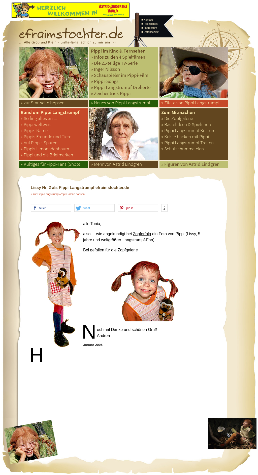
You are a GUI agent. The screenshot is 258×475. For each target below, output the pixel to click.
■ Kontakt (147, 19)
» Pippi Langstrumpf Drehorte (120, 87)
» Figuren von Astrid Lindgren (190, 164)
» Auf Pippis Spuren (39, 143)
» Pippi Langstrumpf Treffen (187, 143)
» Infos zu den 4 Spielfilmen (118, 57)
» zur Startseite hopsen (42, 103)
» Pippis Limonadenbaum (45, 149)
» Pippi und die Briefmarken (47, 155)
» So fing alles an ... (39, 118)
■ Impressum (149, 27)
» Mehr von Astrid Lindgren (116, 164)
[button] (51, 208)
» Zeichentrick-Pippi (111, 93)
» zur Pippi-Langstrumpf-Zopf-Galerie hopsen (58, 194)
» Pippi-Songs (104, 81)
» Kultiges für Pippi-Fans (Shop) (50, 164)
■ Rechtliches (149, 23)
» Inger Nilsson (105, 69)
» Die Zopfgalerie (177, 118)
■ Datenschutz (150, 31)
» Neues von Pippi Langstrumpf (120, 103)
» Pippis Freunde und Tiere (46, 136)
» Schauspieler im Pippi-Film (119, 75)
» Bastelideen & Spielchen (186, 124)
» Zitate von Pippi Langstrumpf (190, 103)
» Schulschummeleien (182, 149)
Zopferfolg (142, 234)
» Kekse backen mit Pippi (185, 136)
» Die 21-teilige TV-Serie (114, 63)
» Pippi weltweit (36, 124)
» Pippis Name (34, 130)
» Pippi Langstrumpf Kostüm (188, 130)
